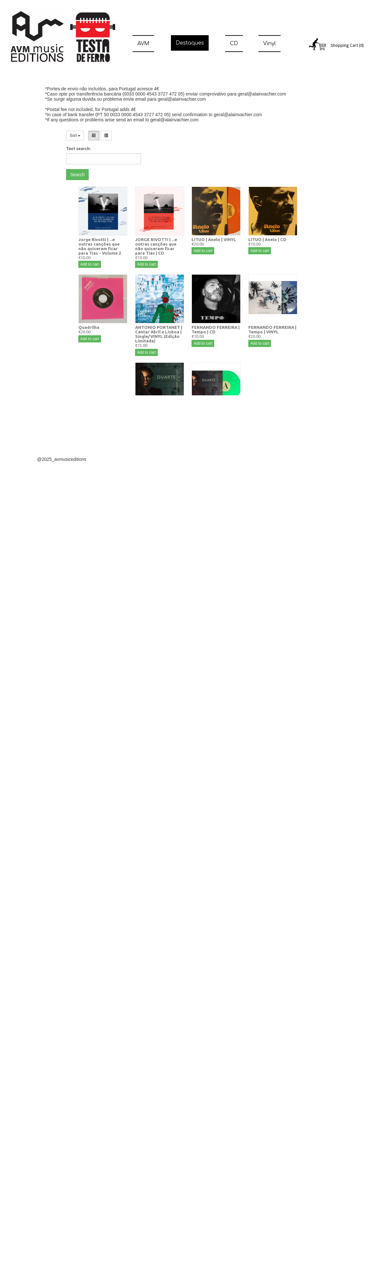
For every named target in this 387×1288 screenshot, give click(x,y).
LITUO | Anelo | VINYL (214, 239)
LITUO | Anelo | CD (267, 239)
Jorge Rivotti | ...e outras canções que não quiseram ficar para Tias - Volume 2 (99, 246)
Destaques (190, 43)
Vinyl (269, 43)
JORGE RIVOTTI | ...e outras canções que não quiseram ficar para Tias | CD (156, 246)
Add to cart (89, 264)
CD (234, 43)
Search (77, 174)
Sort (75, 135)
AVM (143, 43)
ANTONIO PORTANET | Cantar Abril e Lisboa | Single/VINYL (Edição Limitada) (158, 334)
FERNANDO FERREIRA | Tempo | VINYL (272, 329)
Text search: (78, 148)
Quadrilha (88, 327)
